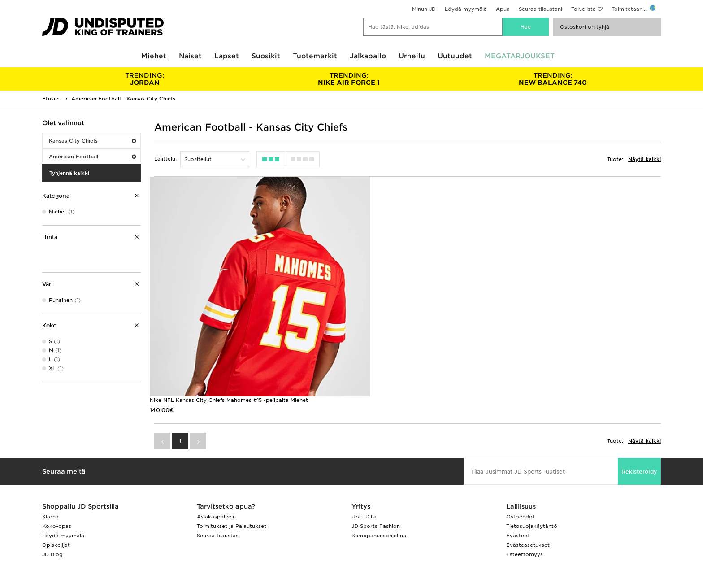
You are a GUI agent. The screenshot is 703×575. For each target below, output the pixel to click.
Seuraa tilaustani (540, 9)
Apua (503, 9)
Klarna (50, 465)
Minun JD (424, 9)
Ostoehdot (520, 465)
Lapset (226, 56)
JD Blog (52, 503)
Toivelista (583, 9)
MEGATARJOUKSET (520, 56)
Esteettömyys (524, 503)
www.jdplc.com (140, 539)
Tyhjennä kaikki (69, 173)
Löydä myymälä (466, 9)
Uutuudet (455, 56)
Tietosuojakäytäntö (531, 475)
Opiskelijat (56, 494)
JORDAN (145, 79)
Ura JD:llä (364, 465)
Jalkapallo (368, 56)
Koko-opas (56, 475)
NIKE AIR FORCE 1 (349, 79)
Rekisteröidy (639, 420)
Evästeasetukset (528, 494)
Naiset (190, 56)
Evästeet (517, 484)
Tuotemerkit (315, 56)
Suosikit (266, 56)
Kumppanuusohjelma (379, 484)
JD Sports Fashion (376, 475)
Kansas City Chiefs (92, 141)
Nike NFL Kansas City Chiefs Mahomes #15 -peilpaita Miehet (229, 349)
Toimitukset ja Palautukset (231, 475)
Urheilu (412, 56)
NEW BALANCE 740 (553, 79)
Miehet (153, 56)
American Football (92, 156)
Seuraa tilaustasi (218, 484)
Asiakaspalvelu (216, 465)
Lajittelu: (165, 159)
